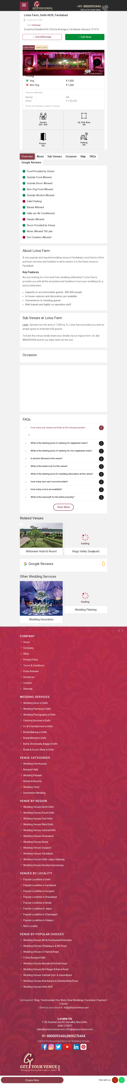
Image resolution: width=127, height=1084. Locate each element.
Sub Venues (54, 156)
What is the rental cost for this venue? (49, 466)
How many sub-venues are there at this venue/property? (58, 427)
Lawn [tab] (41, 47)
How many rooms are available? (46, 489)
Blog (36, 1000)
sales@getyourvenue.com (51, 1029)
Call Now (84, 37)
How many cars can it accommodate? (49, 481)
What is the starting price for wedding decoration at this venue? (62, 474)
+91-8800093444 (89, 6)
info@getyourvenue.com (79, 1029)
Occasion (71, 156)
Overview (27, 156)
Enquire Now (32, 1080)
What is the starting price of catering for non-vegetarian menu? (61, 450)
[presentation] (30, 62)
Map (83, 156)
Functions (90, 1000)
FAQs (93, 156)
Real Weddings (76, 1000)
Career (64, 1003)
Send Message (42, 36)
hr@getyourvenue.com (76, 1007)
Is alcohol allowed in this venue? (46, 458)
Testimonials (48, 1000)
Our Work (61, 1000)
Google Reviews (31, 162)
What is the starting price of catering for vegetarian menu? (59, 443)
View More (63, 507)
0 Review (34, 25)
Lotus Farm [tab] (28, 47)
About (40, 156)
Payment (102, 1000)
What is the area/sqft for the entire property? (52, 497)
